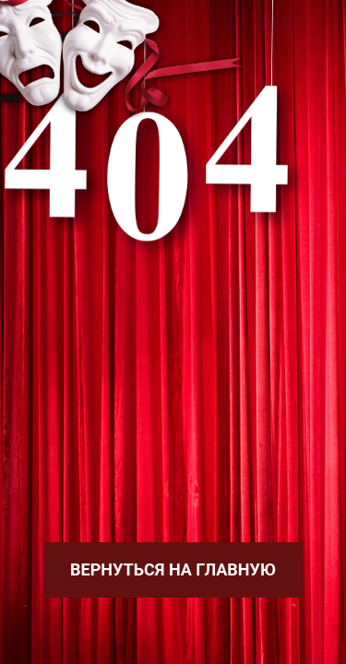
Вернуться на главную (173, 569)
